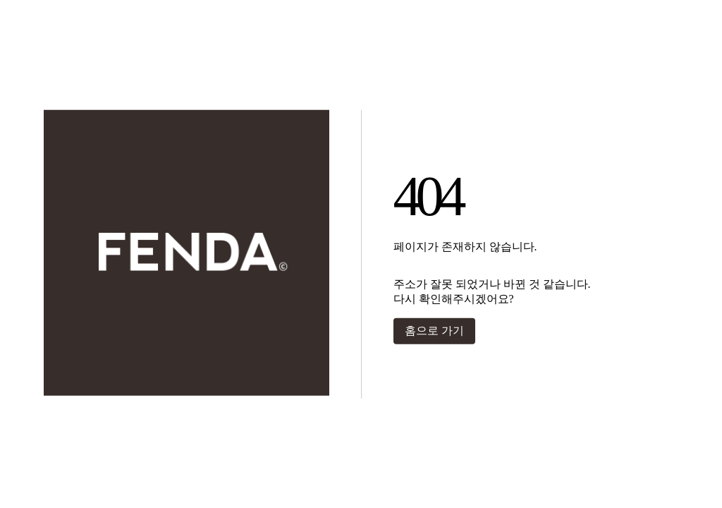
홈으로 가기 (434, 331)
